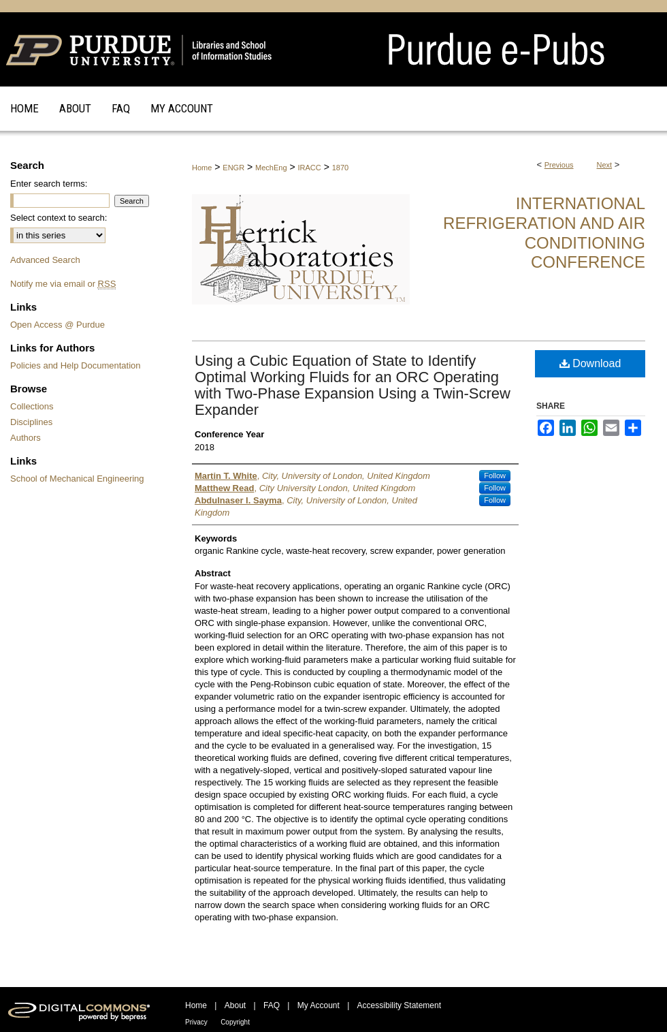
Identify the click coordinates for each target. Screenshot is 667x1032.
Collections (32, 406)
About (235, 1005)
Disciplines (31, 422)
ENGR (233, 167)
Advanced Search (45, 260)
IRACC (309, 167)
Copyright (235, 1022)
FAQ (271, 1005)
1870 (340, 167)
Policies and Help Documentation (75, 365)
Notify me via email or (63, 284)
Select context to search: (58, 218)
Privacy (196, 1022)
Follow (495, 475)
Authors (25, 438)
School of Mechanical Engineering (77, 478)
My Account (318, 1005)
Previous (559, 165)
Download (590, 363)
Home (202, 167)
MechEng (271, 167)
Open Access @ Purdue (57, 324)
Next (605, 165)
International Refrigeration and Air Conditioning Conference (544, 232)
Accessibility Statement (399, 1005)
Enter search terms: (48, 183)
